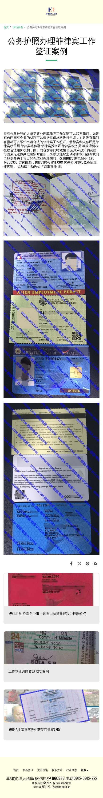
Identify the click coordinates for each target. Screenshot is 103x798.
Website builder (61, 787)
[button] (5, 11)
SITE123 (46, 787)
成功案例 (18, 27)
